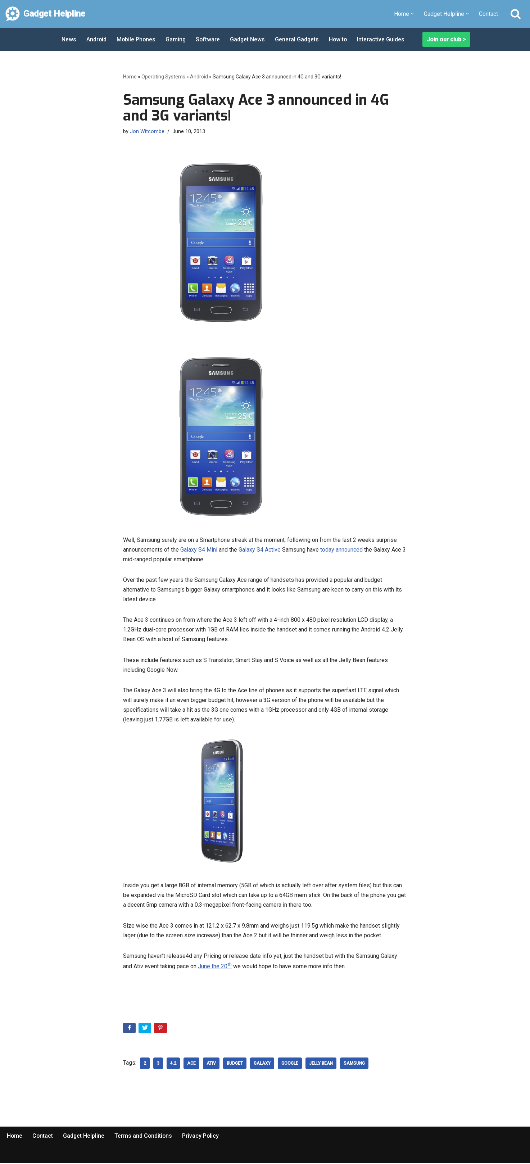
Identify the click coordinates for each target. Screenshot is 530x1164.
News (69, 39)
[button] (412, 13)
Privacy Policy (202, 1136)
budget (235, 1063)
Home (130, 77)
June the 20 (215, 967)
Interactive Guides (384, 39)
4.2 (173, 1063)
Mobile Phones (137, 39)
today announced (341, 549)
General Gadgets (299, 39)
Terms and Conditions (144, 1136)
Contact (488, 13)
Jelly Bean (321, 1063)
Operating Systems (163, 77)
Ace (191, 1063)
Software (209, 39)
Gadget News (249, 39)
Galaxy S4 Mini (198, 549)
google (289, 1063)
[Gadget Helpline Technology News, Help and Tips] (45, 13)
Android (96, 39)
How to (340, 39)
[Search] (515, 13)
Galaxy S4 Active (260, 549)
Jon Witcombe (147, 131)
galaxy (262, 1063)
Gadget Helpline (84, 1136)
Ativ (211, 1063)
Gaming (177, 39)
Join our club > (446, 39)
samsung (354, 1063)
